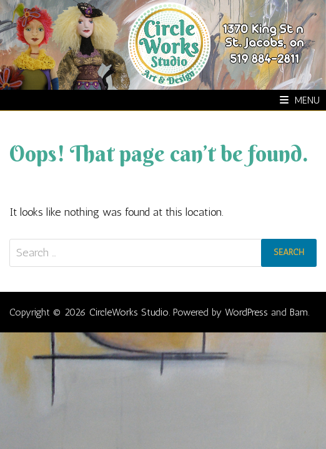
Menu (300, 100)
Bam (299, 312)
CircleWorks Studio (129, 312)
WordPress (246, 312)
